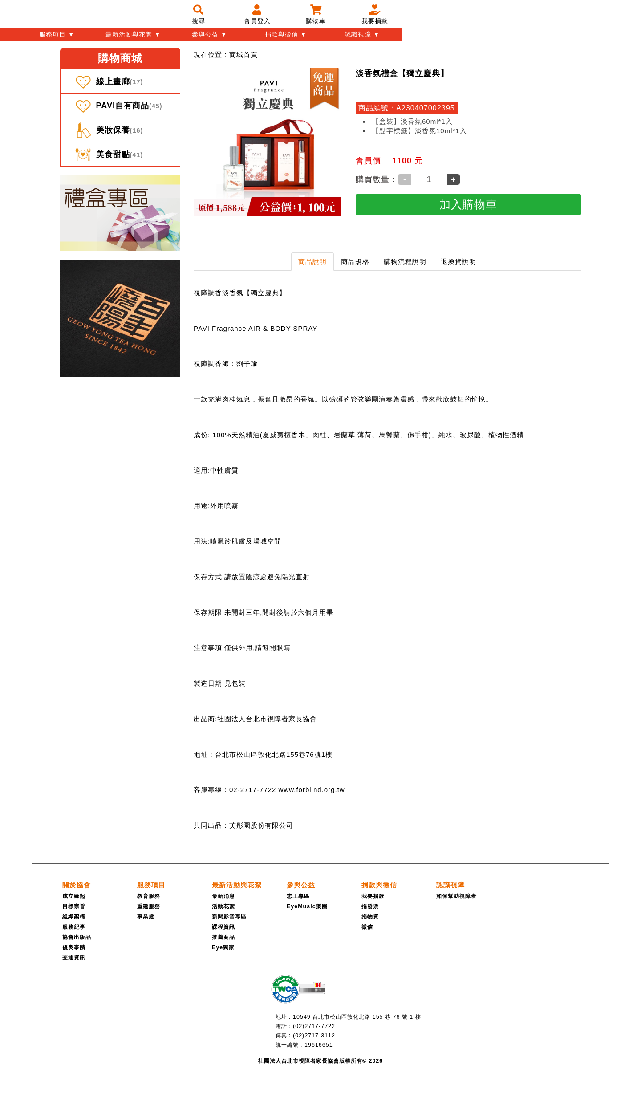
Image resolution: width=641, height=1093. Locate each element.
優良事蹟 (73, 947)
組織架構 (73, 917)
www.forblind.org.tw (312, 789)
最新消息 (223, 896)
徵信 (367, 927)
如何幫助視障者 (456, 896)
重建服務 (148, 906)
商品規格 (355, 261)
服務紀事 (73, 927)
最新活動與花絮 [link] (237, 885)
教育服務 (148, 896)
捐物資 (370, 917)
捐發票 (370, 906)
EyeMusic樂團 (307, 906)
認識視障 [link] (450, 885)
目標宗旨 (73, 906)
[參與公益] (301, 885)
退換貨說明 (458, 261)
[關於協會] (76, 885)
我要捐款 (373, 896)
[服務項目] (151, 885)
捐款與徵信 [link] (379, 885)
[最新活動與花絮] (237, 885)
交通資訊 (73, 958)
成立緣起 (73, 896)
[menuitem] (243, 54)
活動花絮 (223, 906)
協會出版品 (76, 937)
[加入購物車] (468, 204)
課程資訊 (223, 927)
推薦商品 (223, 937)
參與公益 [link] (301, 885)
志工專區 (298, 896)
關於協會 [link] (76, 885)
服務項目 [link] (151, 885)
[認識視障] (450, 885)
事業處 (145, 917)
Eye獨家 (223, 947)
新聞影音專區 (229, 917)
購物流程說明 (405, 261)
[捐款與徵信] (379, 885)
